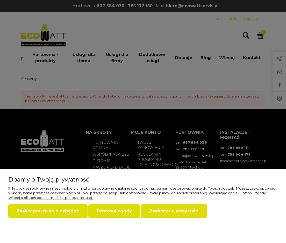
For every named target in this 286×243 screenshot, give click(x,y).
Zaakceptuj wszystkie (173, 211)
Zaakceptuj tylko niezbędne (48, 211)
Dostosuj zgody (114, 211)
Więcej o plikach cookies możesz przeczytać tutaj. (50, 198)
